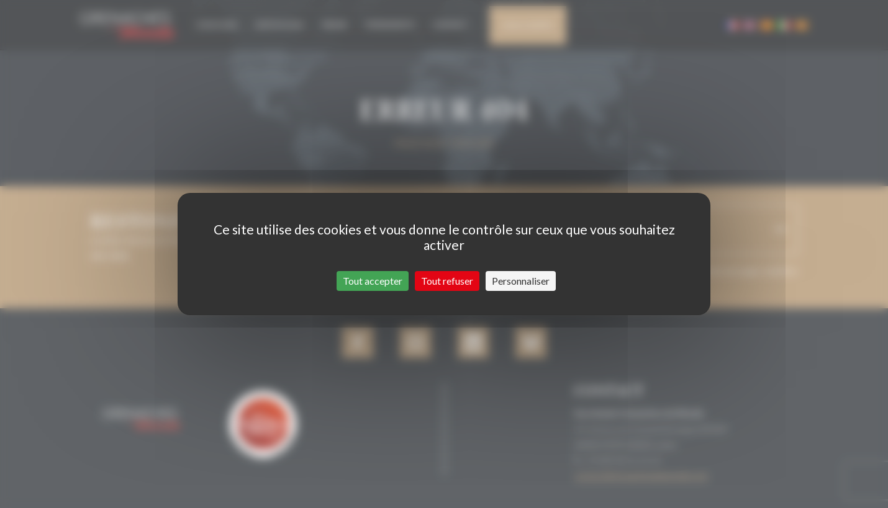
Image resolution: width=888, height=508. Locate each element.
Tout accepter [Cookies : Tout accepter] (372, 281)
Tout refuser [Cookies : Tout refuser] (447, 281)
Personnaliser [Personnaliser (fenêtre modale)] (521, 281)
